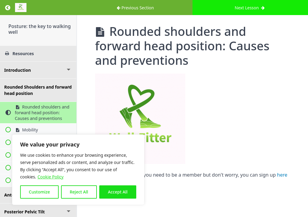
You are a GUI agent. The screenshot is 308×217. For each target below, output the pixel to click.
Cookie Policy (50, 177)
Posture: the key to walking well (39, 29)
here (282, 174)
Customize (39, 192)
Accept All (118, 192)
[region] (78, 169)
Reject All (79, 192)
